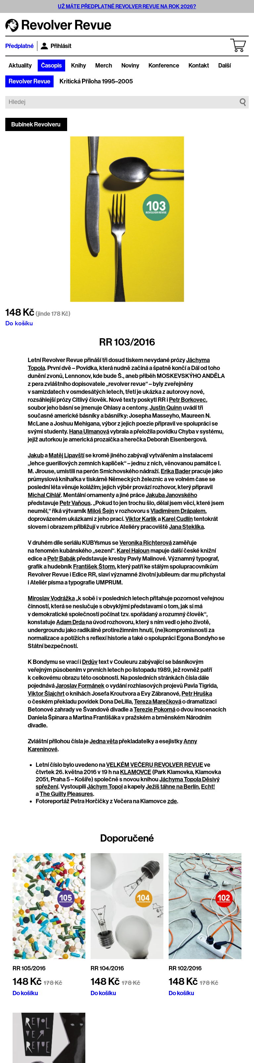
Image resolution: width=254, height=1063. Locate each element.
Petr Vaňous (75, 503)
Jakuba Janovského (171, 495)
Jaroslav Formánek (80, 685)
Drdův (90, 662)
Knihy (78, 65)
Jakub (36, 455)
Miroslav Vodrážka (51, 598)
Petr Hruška (197, 693)
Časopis (51, 65)
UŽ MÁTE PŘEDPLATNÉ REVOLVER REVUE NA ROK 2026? (127, 6)
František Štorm (94, 566)
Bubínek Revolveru (36, 124)
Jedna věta (104, 741)
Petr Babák (61, 558)
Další (224, 65)
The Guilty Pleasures (66, 794)
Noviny (130, 65)
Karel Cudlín (177, 519)
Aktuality (20, 65)
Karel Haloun (133, 550)
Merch (103, 65)
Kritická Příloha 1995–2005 (96, 81)
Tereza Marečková (157, 701)
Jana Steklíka (186, 527)
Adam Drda (71, 622)
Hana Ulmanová (89, 431)
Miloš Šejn (100, 511)
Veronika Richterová (145, 542)
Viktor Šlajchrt (46, 693)
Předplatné (19, 46)
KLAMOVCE (135, 772)
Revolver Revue (29, 81)
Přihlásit (56, 46)
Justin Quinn (165, 407)
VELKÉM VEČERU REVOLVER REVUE (154, 764)
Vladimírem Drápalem (177, 511)
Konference (163, 65)
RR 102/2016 (185, 968)
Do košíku (19, 323)
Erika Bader (175, 471)
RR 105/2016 (29, 968)
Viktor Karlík (141, 519)
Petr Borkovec (187, 399)
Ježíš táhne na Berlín (172, 786)
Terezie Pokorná (154, 709)
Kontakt (199, 65)
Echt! (208, 786)
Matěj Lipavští (66, 455)
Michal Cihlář (44, 495)
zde (172, 801)
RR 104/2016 (107, 968)
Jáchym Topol (105, 786)
